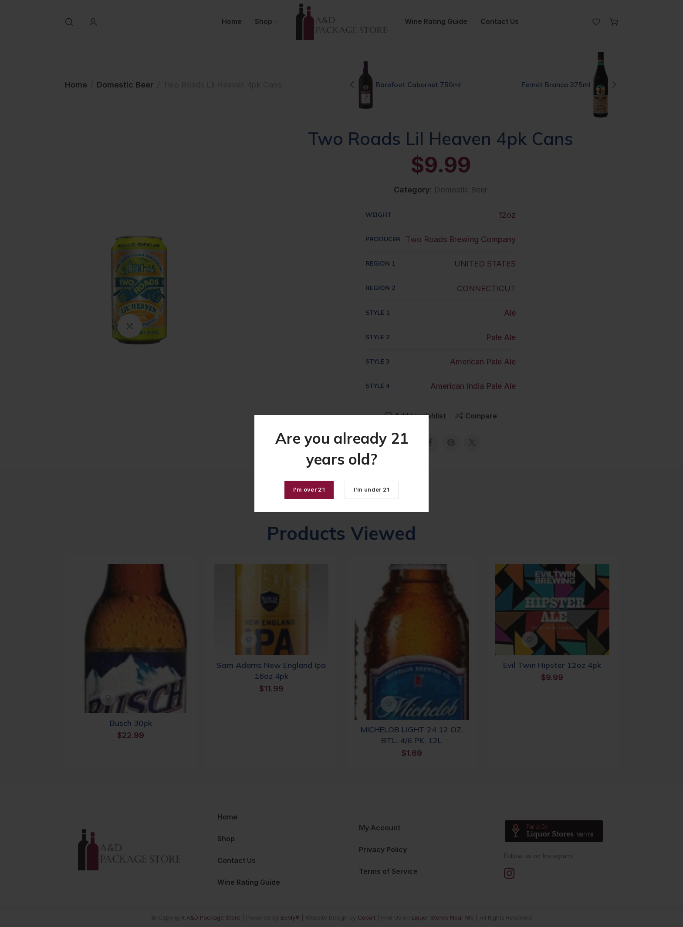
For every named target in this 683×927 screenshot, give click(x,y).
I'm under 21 (372, 489)
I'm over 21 (309, 489)
